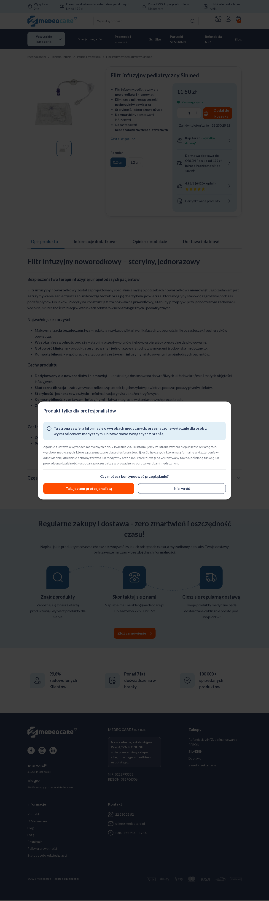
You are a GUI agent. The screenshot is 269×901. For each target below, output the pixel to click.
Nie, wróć (87, 488)
